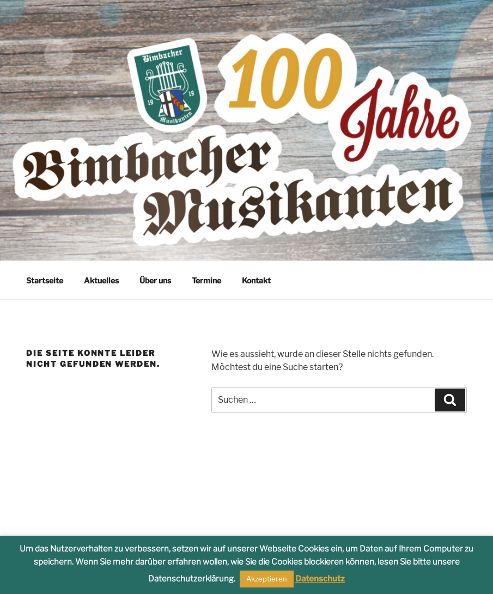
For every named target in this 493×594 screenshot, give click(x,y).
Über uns (155, 280)
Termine (206, 280)
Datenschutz (320, 579)
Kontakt (256, 280)
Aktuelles (101, 280)
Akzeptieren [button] (266, 578)
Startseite (44, 280)
